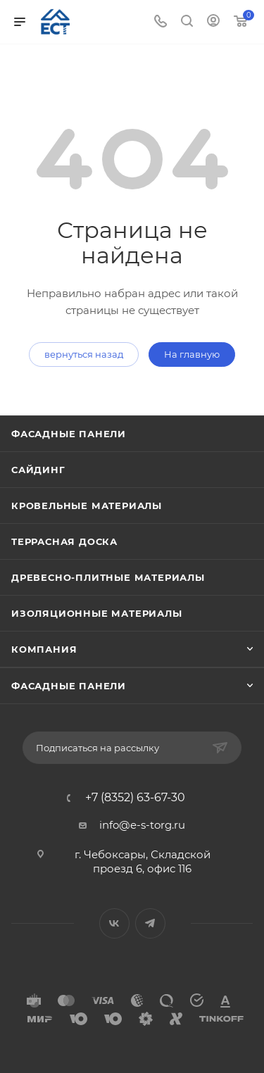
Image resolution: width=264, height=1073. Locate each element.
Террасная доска (64, 541)
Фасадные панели (68, 433)
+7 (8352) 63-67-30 (135, 797)
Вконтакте (114, 923)
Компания (44, 649)
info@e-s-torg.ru (142, 825)
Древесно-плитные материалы (108, 577)
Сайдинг (38, 469)
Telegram (150, 923)
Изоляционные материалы (96, 613)
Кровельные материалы (86, 505)
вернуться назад (83, 354)
